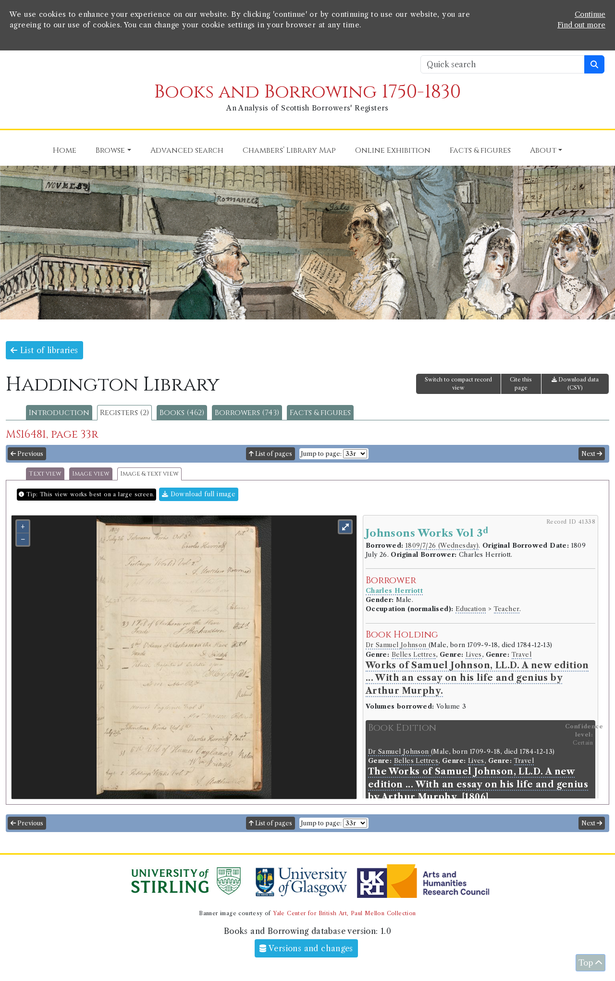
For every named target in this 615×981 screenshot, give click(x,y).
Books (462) (182, 412)
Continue (590, 14)
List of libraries (44, 350)
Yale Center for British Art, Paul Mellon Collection (344, 913)
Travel (521, 654)
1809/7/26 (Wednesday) (442, 545)
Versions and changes (306, 948)
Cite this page (521, 383)
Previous (27, 453)
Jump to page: (321, 453)
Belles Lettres (414, 654)
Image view (91, 474)
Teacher (507, 609)
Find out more (581, 25)
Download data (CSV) (575, 383)
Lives (474, 654)
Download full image (198, 494)
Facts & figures (320, 412)
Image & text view (149, 474)
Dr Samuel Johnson (397, 645)
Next (591, 453)
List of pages (270, 453)
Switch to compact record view (458, 383)
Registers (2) (124, 412)
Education (470, 609)
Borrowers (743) (247, 412)
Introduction (59, 412)
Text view (45, 474)
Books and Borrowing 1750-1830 (307, 92)
